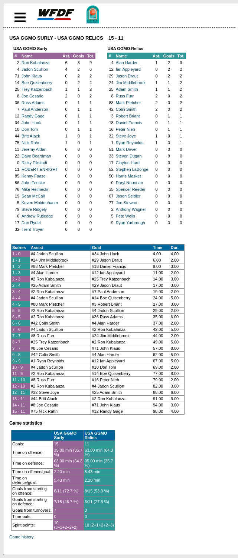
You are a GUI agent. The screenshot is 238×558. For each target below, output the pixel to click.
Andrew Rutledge (37, 216)
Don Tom (30, 129)
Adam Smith (127, 89)
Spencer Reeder (131, 189)
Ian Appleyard (128, 69)
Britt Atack (31, 136)
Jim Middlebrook (131, 82)
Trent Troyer (33, 229)
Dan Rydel (31, 222)
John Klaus (32, 76)
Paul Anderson (35, 109)
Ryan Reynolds (130, 142)
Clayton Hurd (128, 162)
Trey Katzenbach (37, 89)
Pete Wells (125, 216)
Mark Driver (126, 149)
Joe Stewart (126, 202)
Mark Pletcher (128, 102)
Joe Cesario (32, 96)
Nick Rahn (31, 142)
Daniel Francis (129, 122)
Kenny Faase (34, 176)
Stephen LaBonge (132, 169)
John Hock (31, 122)
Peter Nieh (125, 129)
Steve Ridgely (34, 209)
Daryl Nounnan (129, 182)
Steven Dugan (129, 156)
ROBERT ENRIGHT (40, 169)
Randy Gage (33, 116)
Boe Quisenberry (37, 82)
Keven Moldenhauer (40, 202)
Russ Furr (125, 96)
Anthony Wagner (131, 209)
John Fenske (33, 182)
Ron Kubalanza (35, 62)
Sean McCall (33, 196)
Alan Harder (127, 62)
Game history (21, 537)
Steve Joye (126, 136)
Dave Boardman (36, 156)
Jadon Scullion (35, 69)
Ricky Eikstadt (34, 162)
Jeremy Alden (34, 149)
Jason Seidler (128, 196)
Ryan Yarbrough (130, 222)
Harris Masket (128, 176)
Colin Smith (126, 109)
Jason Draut (127, 76)
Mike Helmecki (35, 189)
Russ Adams (33, 102)
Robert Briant (128, 116)
